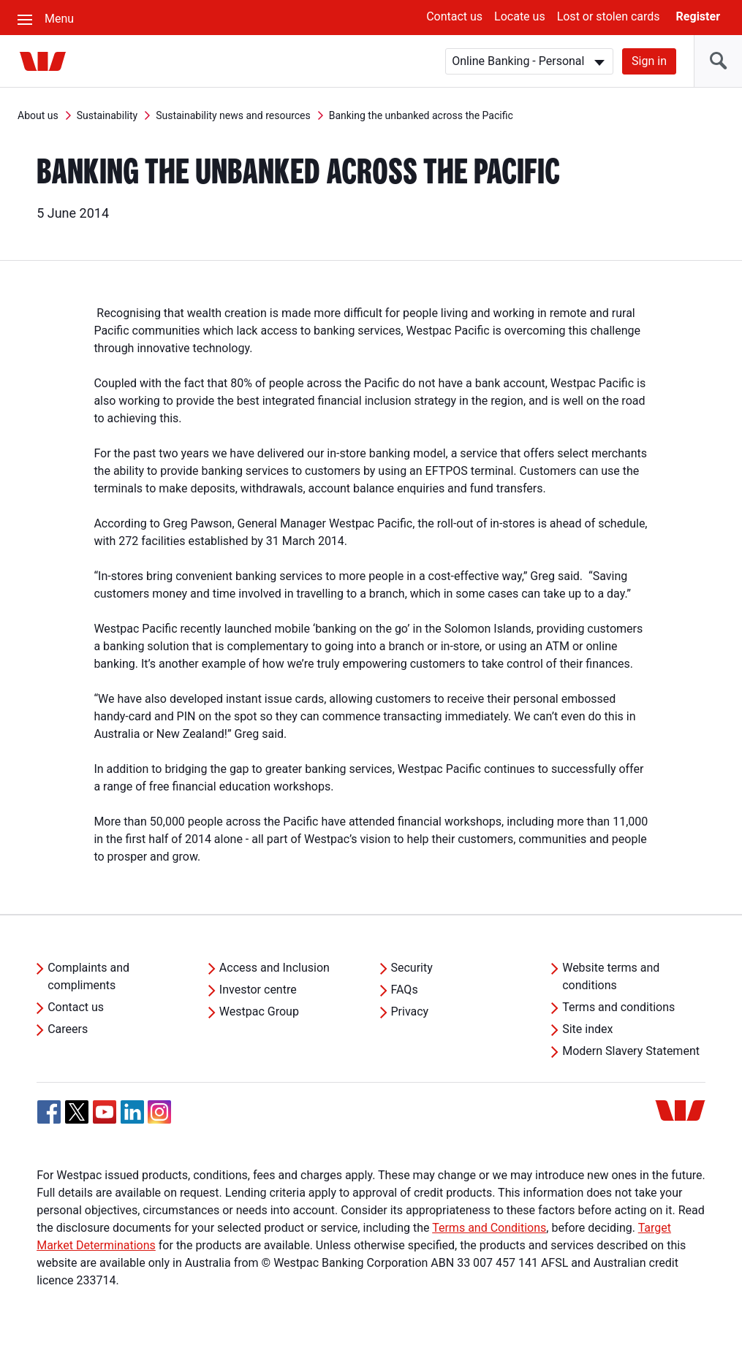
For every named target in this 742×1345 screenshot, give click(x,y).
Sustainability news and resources (233, 115)
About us (38, 115)
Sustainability (107, 115)
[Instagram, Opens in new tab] (159, 1120)
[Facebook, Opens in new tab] (49, 1112)
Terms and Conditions (489, 1228)
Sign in (649, 61)
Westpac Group (259, 1011)
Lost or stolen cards (608, 16)
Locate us (519, 16)
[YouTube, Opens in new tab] (104, 1112)
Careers (68, 1029)
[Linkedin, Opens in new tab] (132, 1112)
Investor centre (258, 990)
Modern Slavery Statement (631, 1051)
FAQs (404, 990)
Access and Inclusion (274, 968)
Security (412, 968)
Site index (587, 1029)
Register (698, 16)
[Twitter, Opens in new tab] (76, 1112)
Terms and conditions (618, 1007)
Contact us (454, 16)
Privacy (410, 1011)
